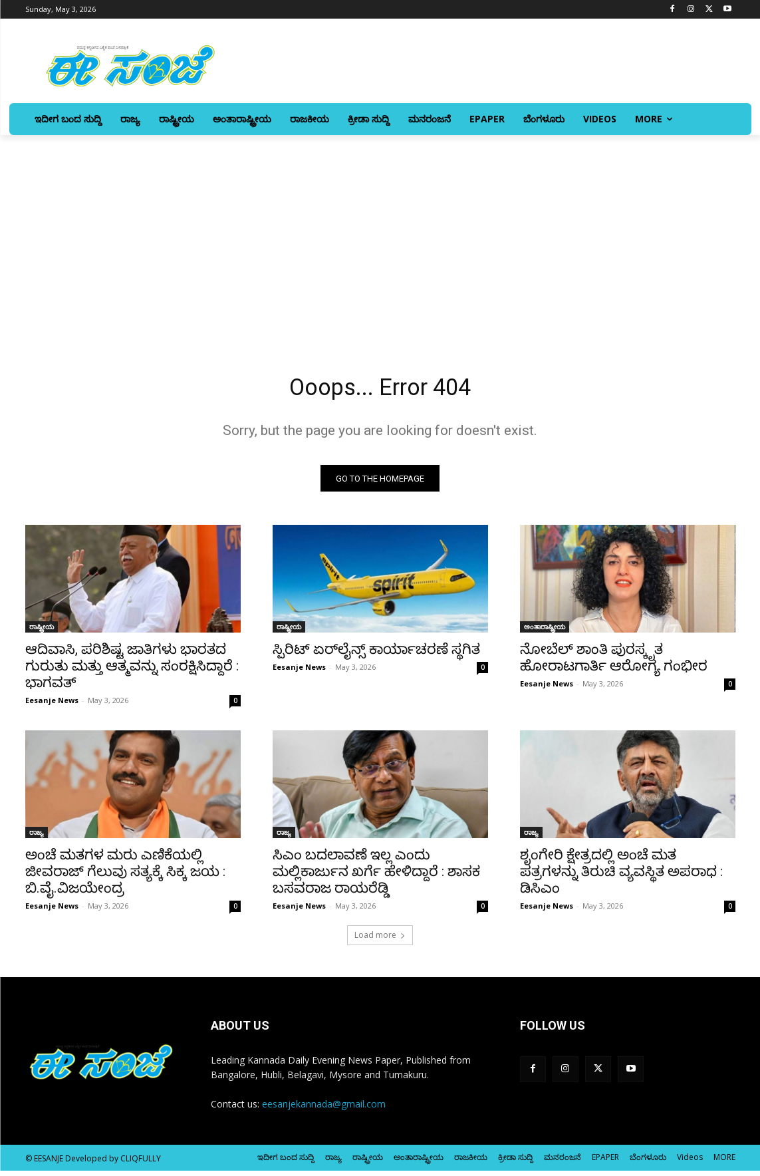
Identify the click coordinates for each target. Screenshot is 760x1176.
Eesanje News (51, 705)
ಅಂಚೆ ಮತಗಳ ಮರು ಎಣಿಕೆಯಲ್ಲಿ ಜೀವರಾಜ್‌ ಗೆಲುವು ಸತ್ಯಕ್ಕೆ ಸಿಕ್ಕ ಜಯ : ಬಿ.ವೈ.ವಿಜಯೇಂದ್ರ (125, 876)
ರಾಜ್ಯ (36, 837)
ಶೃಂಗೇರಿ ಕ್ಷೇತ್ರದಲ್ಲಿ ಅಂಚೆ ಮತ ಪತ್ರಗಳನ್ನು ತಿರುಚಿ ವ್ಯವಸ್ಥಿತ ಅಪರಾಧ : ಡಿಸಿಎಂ (621, 876)
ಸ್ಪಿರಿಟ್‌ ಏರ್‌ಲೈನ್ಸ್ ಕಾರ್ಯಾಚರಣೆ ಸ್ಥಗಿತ (376, 654)
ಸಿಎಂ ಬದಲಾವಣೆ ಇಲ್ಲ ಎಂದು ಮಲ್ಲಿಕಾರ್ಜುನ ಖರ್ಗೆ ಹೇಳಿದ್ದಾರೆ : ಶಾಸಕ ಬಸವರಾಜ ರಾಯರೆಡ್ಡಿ (376, 876)
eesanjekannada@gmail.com (324, 1109)
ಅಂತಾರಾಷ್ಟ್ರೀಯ (544, 632)
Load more (380, 940)
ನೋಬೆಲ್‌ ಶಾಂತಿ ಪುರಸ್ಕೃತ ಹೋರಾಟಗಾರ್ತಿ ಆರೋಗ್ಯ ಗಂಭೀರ (613, 663)
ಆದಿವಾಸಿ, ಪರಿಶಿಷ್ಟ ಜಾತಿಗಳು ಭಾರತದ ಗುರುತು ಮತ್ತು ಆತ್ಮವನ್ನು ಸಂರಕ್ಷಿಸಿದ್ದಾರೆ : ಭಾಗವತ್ (132, 671)
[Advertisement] (380, 235)
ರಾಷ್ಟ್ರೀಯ (41, 632)
